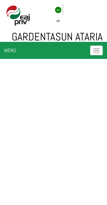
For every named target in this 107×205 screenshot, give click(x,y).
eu (58, 9)
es (58, 20)
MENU (10, 50)
